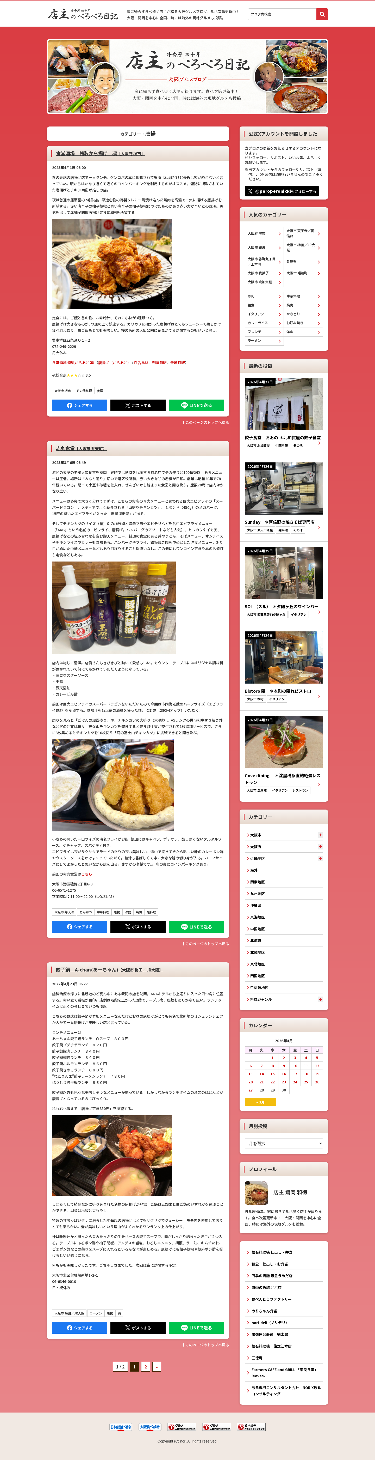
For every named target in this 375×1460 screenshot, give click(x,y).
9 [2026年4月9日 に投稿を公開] (284, 1065)
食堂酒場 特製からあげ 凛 (73, 362)
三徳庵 (257, 1357)
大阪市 (255, 834)
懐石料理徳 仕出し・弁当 (272, 1252)
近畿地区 (257, 858)
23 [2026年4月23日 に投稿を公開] (284, 1081)
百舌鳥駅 (141, 362)
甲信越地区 (259, 987)
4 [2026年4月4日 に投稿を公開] (306, 1057)
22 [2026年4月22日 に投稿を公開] (273, 1081)
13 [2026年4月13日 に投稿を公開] (250, 1073)
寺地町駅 (177, 362)
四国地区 (257, 975)
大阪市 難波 (256, 247)
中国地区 (257, 928)
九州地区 (257, 893)
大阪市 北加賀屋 (260, 281)
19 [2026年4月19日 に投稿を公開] (317, 1073)
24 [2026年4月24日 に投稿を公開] (295, 1081)
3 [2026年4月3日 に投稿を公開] (295, 1057)
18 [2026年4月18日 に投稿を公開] (306, 1073)
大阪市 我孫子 (258, 272)
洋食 (128, 912)
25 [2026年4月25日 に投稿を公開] (306, 1081)
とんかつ (85, 912)
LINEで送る (196, 405)
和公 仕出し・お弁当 (270, 1263)
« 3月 (260, 1102)
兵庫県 (291, 261)
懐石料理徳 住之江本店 (272, 1346)
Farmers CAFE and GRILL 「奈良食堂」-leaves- (286, 1372)
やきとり (293, 313)
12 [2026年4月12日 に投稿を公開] (317, 1065)
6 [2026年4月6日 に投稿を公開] (250, 1065)
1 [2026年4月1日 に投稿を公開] (273, 1057)
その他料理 (84, 390)
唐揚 (100, 390)
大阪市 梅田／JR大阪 (69, 1313)
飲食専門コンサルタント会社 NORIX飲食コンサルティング (286, 1390)
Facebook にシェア (79, 405)
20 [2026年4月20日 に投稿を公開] (250, 1081)
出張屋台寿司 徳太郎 (270, 1334)
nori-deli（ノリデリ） (270, 1322)
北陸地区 (257, 952)
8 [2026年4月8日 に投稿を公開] (273, 1065)
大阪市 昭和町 (297, 272)
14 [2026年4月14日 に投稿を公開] (262, 1073)
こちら (86, 874)
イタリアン (256, 313)
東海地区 (257, 917)
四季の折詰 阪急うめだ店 (272, 1275)
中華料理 (103, 912)
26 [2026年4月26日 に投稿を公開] (317, 1081)
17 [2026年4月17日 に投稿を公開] (295, 1073)
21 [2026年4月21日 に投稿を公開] (262, 1081)
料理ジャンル (261, 999)
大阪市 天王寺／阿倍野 (300, 233)
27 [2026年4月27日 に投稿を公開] (250, 1090)
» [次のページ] (157, 1367)
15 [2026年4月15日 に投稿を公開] (273, 1073)
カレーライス (258, 322)
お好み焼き (294, 322)
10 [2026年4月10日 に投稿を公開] (295, 1065)
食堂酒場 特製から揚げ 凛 (100, 153)
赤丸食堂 (81, 448)
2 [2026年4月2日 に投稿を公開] (284, 1057)
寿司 (251, 296)
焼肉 (139, 912)
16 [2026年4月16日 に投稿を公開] (284, 1073)
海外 (254, 870)
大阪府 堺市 (62, 390)
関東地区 (257, 881)
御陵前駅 (159, 362)
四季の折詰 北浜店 (267, 1287)
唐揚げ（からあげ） (114, 362)
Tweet (137, 405)
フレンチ (254, 331)
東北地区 (257, 964)
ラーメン (96, 1313)
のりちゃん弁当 (264, 1310)
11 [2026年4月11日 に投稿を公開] (306, 1065)
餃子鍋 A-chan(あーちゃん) (109, 969)
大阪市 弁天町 (64, 912)
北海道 (255, 940)
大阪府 (255, 846)
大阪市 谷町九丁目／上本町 (262, 261)
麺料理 (151, 912)
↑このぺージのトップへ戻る (205, 422)
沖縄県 (255, 905)
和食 (251, 305)
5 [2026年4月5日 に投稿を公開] (317, 1057)
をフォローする (285, 191)
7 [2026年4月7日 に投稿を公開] (262, 1065)
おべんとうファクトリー (272, 1299)
